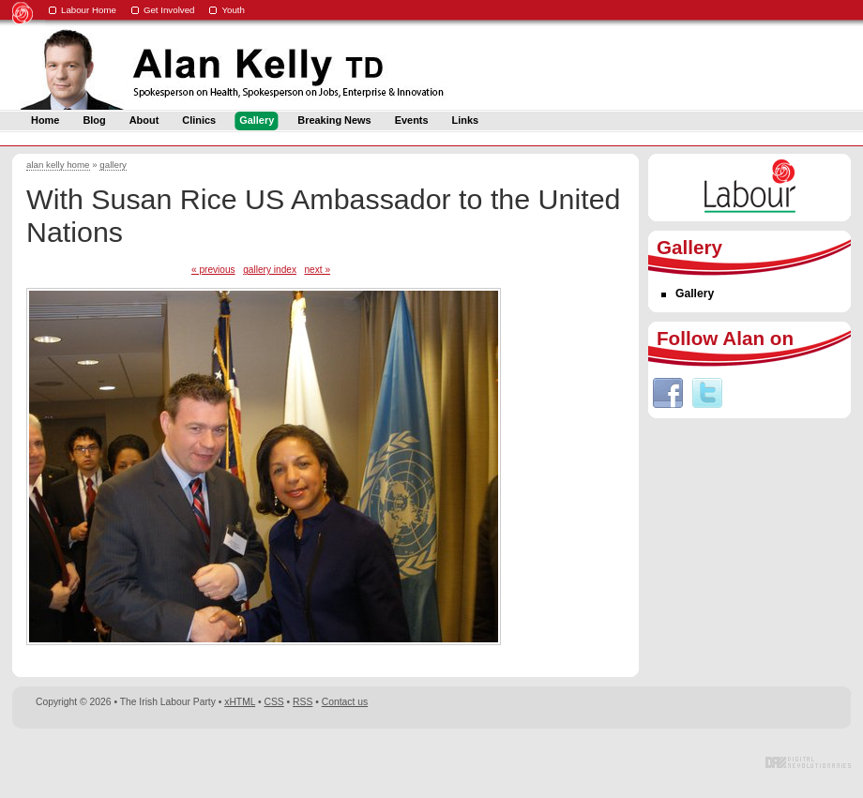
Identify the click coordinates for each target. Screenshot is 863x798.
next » (317, 269)
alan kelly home (58, 164)
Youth (233, 10)
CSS (274, 702)
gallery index (269, 269)
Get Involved (169, 10)
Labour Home (88, 10)
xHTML (239, 702)
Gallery (694, 293)
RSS (302, 702)
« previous (213, 269)
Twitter (707, 393)
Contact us (345, 702)
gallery (113, 164)
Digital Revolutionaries (808, 762)
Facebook (668, 393)
